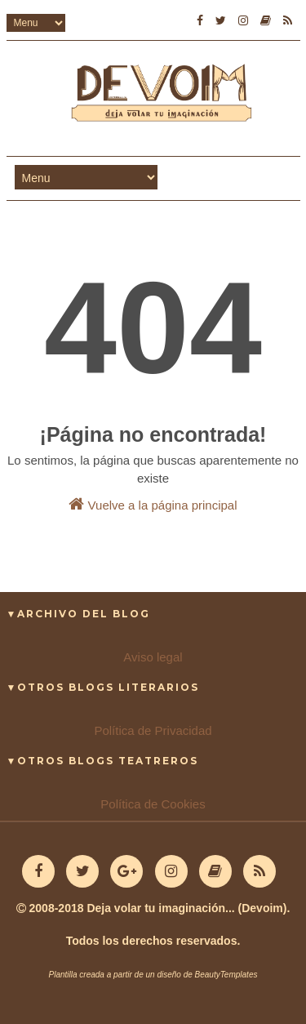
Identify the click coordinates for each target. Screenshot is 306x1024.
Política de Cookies (152, 804)
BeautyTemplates (226, 974)
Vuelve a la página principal (153, 504)
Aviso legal (152, 657)
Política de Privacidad (152, 730)
